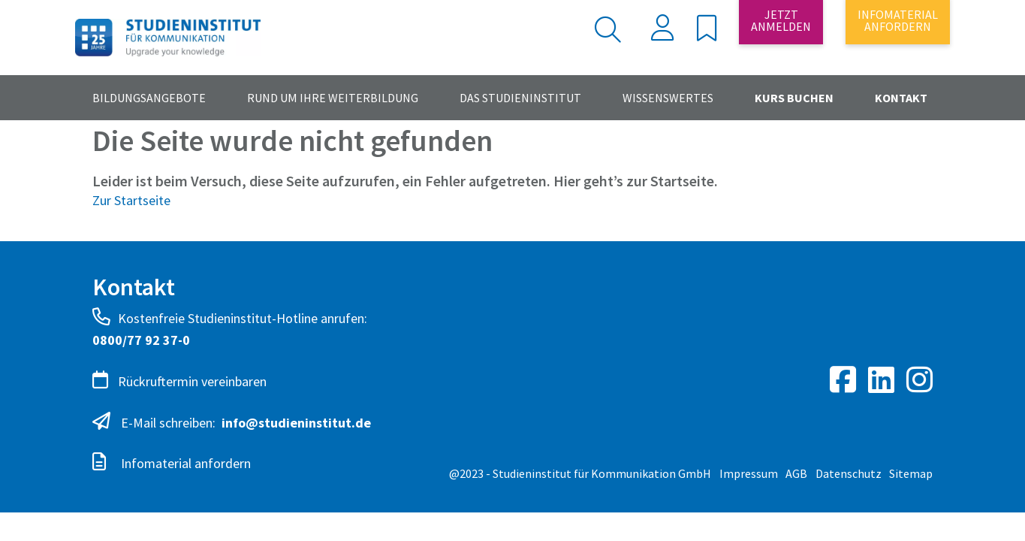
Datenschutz (848, 473)
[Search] (552, 29)
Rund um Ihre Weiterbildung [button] (332, 97)
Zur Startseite (131, 200)
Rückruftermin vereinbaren (179, 380)
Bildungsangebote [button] (149, 97)
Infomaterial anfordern (171, 462)
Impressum (748, 473)
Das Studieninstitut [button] (520, 97)
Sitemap (911, 473)
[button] (706, 32)
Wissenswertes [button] (668, 97)
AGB (796, 473)
